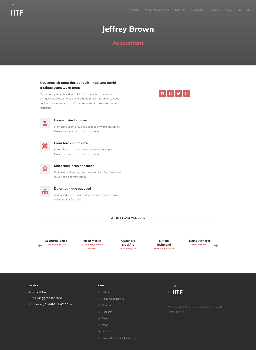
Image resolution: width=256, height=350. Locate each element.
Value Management (113, 298)
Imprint (106, 331)
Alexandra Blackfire (128, 242)
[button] (40, 245)
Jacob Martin (92, 240)
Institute (106, 292)
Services (106, 305)
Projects (106, 318)
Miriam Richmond (164, 242)
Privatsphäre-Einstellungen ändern (121, 338)
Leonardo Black (56, 240)
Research (107, 311)
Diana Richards (200, 240)
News (105, 324)
